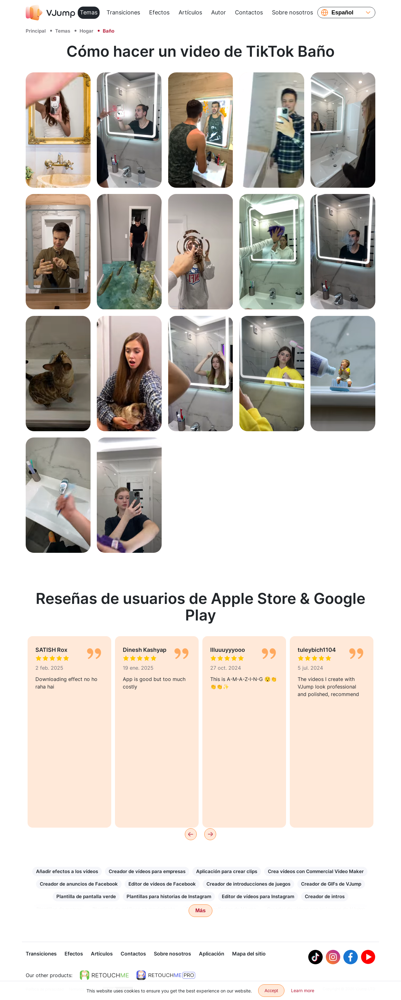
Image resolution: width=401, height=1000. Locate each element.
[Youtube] (368, 957)
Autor (218, 12)
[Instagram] (333, 957)
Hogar (86, 31)
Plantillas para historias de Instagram (169, 896)
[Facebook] (350, 957)
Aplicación (211, 954)
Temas (88, 12)
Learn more (302, 990)
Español (342, 12)
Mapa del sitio (249, 954)
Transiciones (123, 12)
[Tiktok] (315, 957)
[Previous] (191, 834)
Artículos (190, 12)
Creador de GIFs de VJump (331, 884)
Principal (36, 31)
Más (200, 911)
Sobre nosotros (292, 12)
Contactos (249, 12)
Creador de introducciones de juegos (248, 884)
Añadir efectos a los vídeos (67, 871)
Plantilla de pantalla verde (86, 896)
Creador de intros (325, 896)
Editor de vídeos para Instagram (258, 896)
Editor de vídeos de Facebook (162, 884)
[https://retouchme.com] (104, 976)
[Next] (210, 834)
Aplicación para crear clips (226, 871)
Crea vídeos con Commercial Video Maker (316, 871)
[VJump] (50, 12)
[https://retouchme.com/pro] (165, 976)
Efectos (159, 12)
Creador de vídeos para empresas (147, 871)
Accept (271, 990)
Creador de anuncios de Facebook (79, 884)
